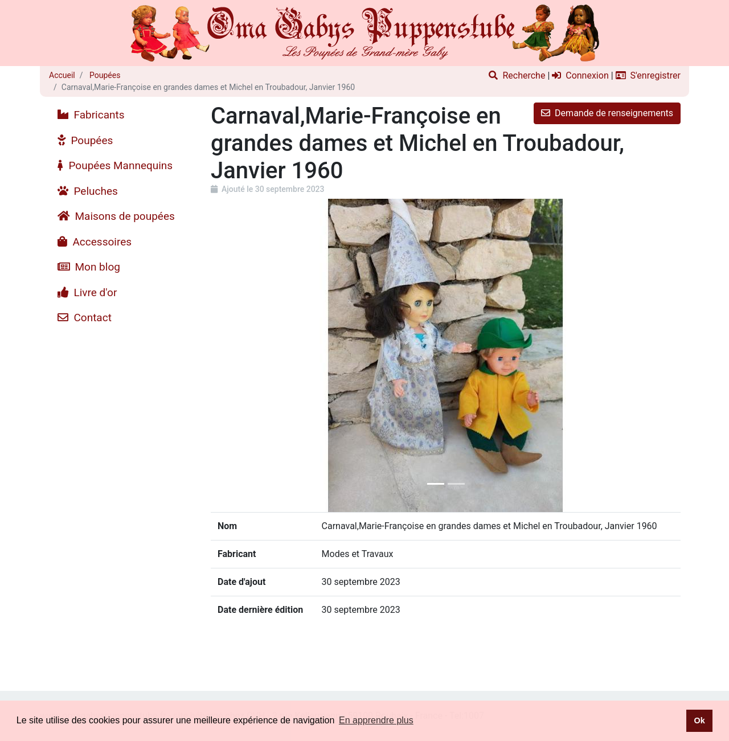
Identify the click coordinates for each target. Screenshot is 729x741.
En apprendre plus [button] (376, 720)
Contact (85, 317)
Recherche (517, 75)
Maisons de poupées (116, 216)
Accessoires (95, 241)
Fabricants (91, 114)
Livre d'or (87, 292)
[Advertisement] (121, 502)
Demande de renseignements (607, 113)
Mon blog (89, 266)
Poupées (104, 75)
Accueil (62, 75)
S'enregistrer (648, 75)
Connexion (580, 75)
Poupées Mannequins (115, 165)
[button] (246, 355)
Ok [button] (699, 720)
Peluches (88, 191)
